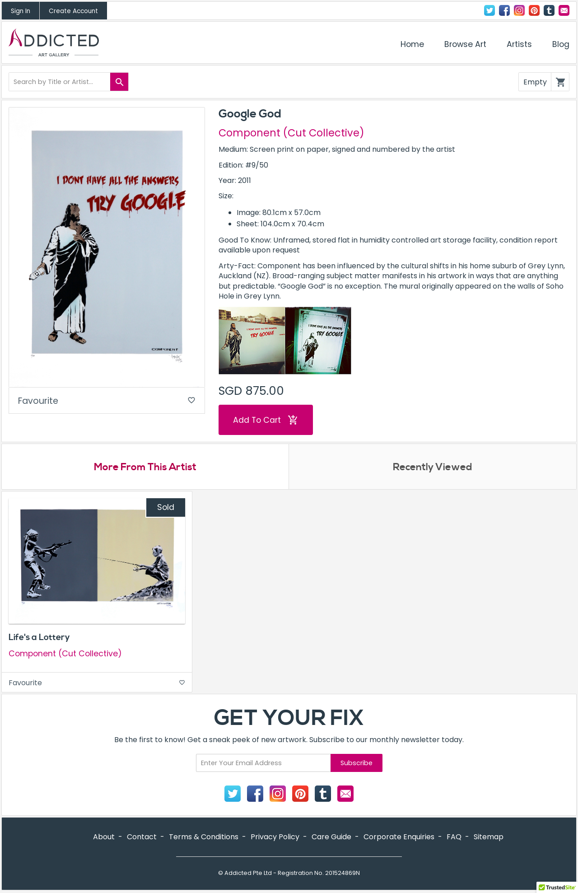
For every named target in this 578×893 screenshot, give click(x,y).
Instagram (519, 10)
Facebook (504, 10)
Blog (560, 44)
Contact (564, 10)
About (104, 837)
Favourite (107, 401)
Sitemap (488, 837)
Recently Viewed (432, 467)
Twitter (489, 10)
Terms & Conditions (203, 837)
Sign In (20, 11)
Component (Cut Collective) (291, 133)
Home (412, 44)
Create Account (73, 11)
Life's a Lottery (39, 637)
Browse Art (465, 44)
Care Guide (331, 837)
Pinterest (534, 10)
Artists (519, 44)
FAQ (454, 837)
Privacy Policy (275, 837)
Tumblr (549, 10)
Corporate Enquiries (399, 837)
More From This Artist (145, 467)
